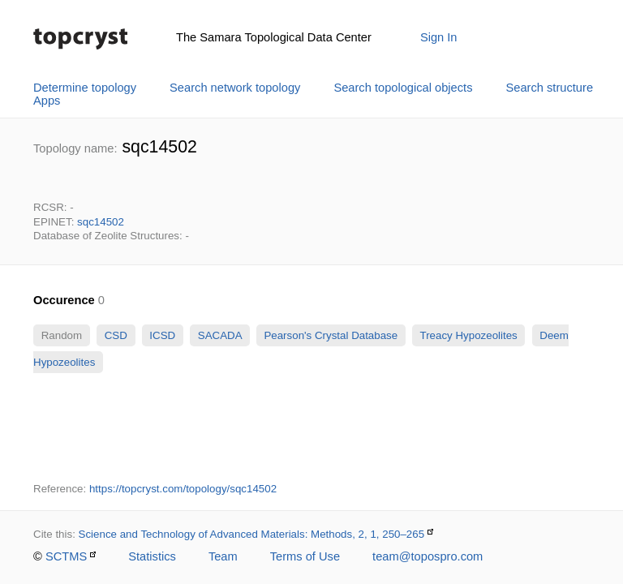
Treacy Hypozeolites (468, 335)
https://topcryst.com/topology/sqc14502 (183, 489)
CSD (116, 335)
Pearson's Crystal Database (331, 335)
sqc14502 (100, 222)
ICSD (162, 335)
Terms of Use (305, 556)
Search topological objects (402, 87)
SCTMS (66, 556)
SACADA (219, 335)
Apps (46, 100)
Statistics (152, 556)
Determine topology (84, 87)
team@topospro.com (427, 556)
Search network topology (235, 87)
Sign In (439, 37)
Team (223, 556)
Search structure (550, 87)
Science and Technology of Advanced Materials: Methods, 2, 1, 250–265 (252, 534)
